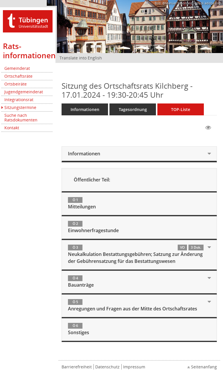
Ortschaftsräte (18, 76)
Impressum (134, 367)
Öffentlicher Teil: (92, 180)
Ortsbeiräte (15, 84)
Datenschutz (107, 367)
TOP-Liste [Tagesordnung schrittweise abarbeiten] (180, 109)
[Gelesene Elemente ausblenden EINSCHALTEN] (208, 128)
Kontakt (11, 127)
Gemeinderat (17, 68)
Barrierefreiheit (77, 367)
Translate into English (81, 58)
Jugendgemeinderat (23, 91)
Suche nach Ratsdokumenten (20, 117)
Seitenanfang (204, 367)
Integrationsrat (18, 99)
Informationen (85, 109)
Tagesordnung (133, 109)
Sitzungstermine (20, 107)
